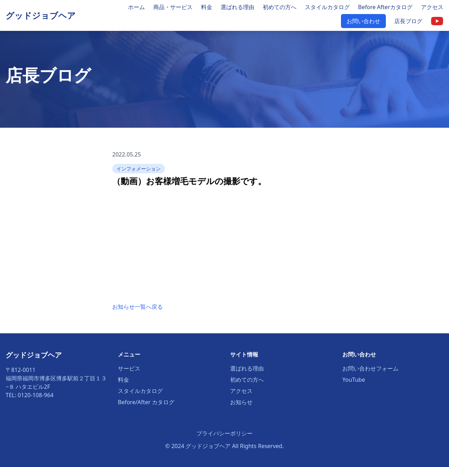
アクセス (432, 7)
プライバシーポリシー (224, 433)
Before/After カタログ (146, 402)
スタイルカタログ (327, 7)
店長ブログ (408, 21)
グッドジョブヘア (41, 15)
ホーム (136, 7)
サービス (129, 368)
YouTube (353, 379)
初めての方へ (279, 7)
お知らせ (241, 402)
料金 (206, 7)
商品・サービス (173, 7)
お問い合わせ (363, 21)
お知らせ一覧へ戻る (137, 307)
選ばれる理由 (237, 7)
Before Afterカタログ (385, 7)
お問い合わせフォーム (370, 368)
